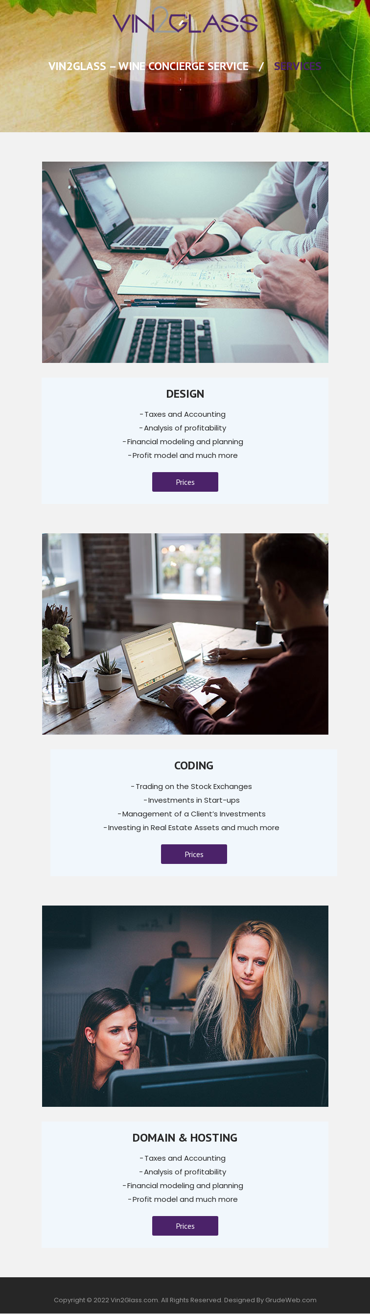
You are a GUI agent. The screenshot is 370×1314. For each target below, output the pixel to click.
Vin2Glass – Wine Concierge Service (148, 65)
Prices (185, 482)
